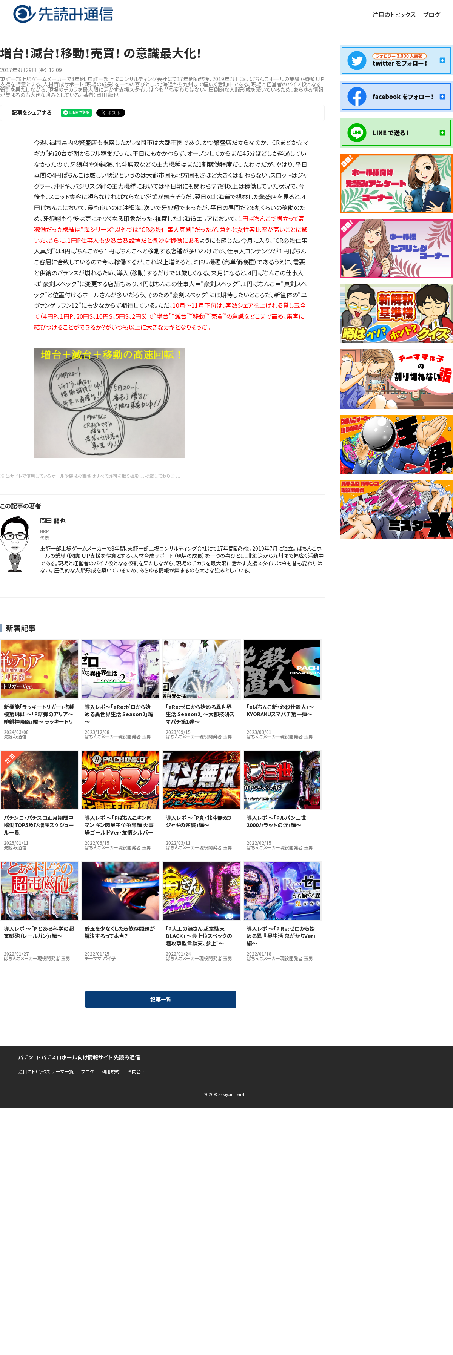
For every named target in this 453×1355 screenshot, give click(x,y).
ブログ (431, 14)
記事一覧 (160, 999)
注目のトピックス (394, 14)
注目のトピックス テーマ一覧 (46, 1071)
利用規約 (111, 1071)
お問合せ (136, 1071)
